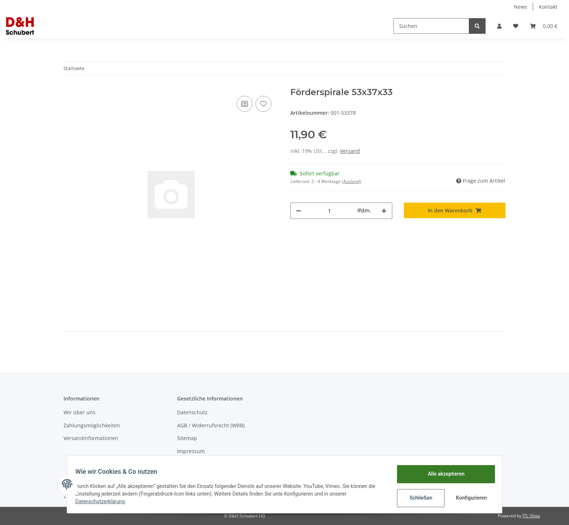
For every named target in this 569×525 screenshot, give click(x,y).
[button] (499, 25)
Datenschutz (192, 412)
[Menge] (329, 211)
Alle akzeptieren (442, 474)
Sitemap (187, 438)
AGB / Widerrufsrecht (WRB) (211, 425)
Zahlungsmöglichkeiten (92, 425)
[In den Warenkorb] (455, 210)
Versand (350, 150)
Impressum (191, 451)
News (520, 6)
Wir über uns (79, 412)
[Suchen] (431, 26)
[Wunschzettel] (515, 25)
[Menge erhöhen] (384, 211)
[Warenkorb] (543, 25)
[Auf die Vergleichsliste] (245, 104)
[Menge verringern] (299, 211)
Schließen (417, 498)
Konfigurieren (468, 498)
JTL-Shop (531, 516)
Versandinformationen (91, 438)
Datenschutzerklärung (103, 501)
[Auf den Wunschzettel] (263, 104)
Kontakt (548, 6)
